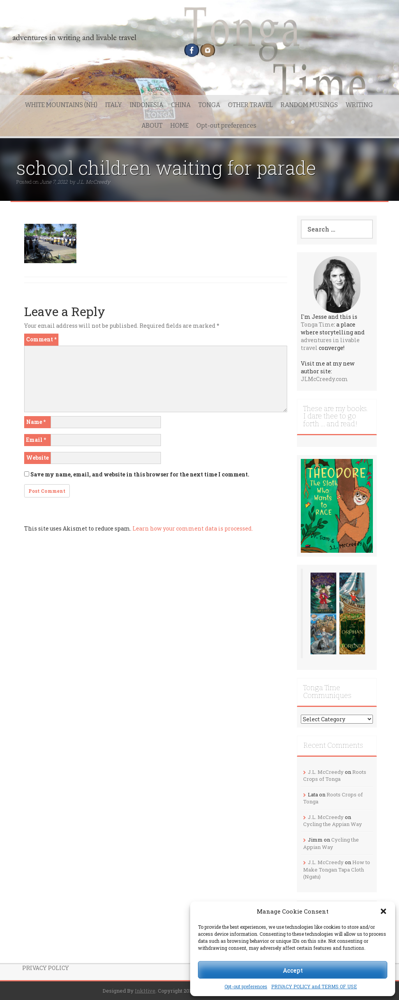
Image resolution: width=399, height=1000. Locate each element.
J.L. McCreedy (93, 181)
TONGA (209, 105)
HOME (179, 125)
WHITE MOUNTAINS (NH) (61, 105)
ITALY (113, 105)
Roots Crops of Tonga (334, 775)
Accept (293, 970)
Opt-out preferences (245, 986)
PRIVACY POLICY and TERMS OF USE (314, 986)
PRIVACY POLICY (45, 968)
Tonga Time (317, 324)
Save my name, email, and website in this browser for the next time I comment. (139, 474)
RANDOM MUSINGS (309, 105)
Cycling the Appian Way (332, 824)
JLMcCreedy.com (324, 379)
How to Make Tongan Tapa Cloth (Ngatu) (336, 869)
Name (36, 421)
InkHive (145, 990)
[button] (383, 911)
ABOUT (151, 125)
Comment (41, 339)
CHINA (181, 105)
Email (36, 439)
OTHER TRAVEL (250, 105)
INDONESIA (146, 105)
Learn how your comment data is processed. (192, 528)
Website (37, 457)
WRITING (359, 105)
